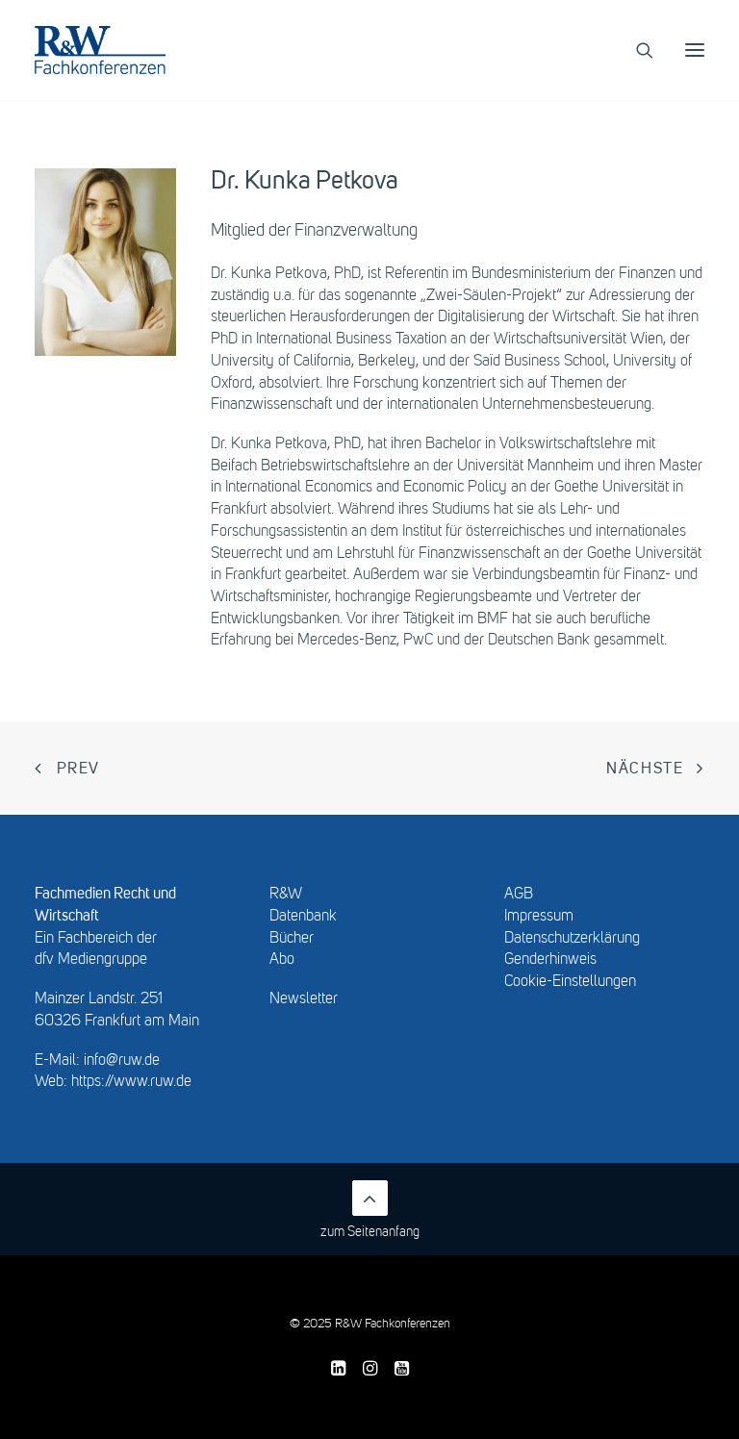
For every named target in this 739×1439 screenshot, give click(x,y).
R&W (285, 894)
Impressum (538, 916)
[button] (694, 50)
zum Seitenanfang (370, 1209)
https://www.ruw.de (131, 1082)
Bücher (291, 939)
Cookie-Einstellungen (570, 982)
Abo (281, 960)
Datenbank (303, 916)
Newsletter (303, 999)
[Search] (636, 50)
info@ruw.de (122, 1061)
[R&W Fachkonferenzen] (100, 50)
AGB (518, 894)
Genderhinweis (550, 960)
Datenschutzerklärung (572, 939)
